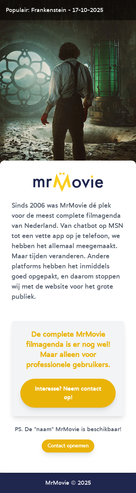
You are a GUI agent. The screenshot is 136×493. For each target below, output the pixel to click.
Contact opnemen (68, 446)
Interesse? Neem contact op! (68, 393)
